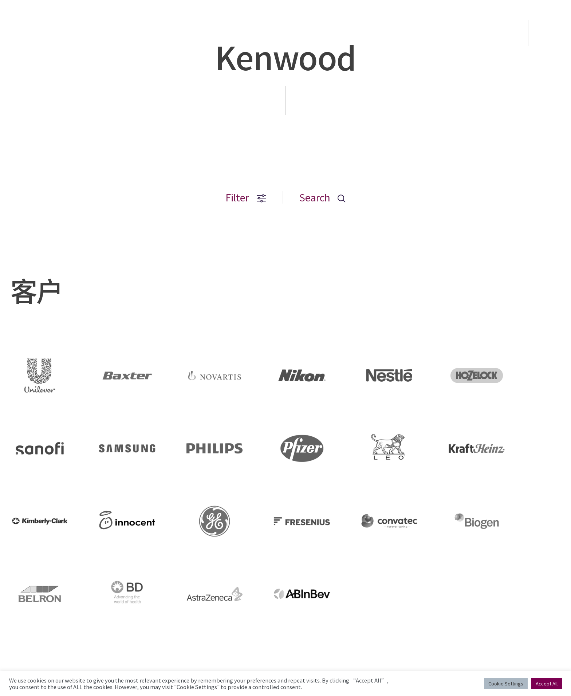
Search (322, 197)
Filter (245, 197)
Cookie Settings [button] (505, 683)
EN (550, 33)
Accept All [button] (547, 683)
